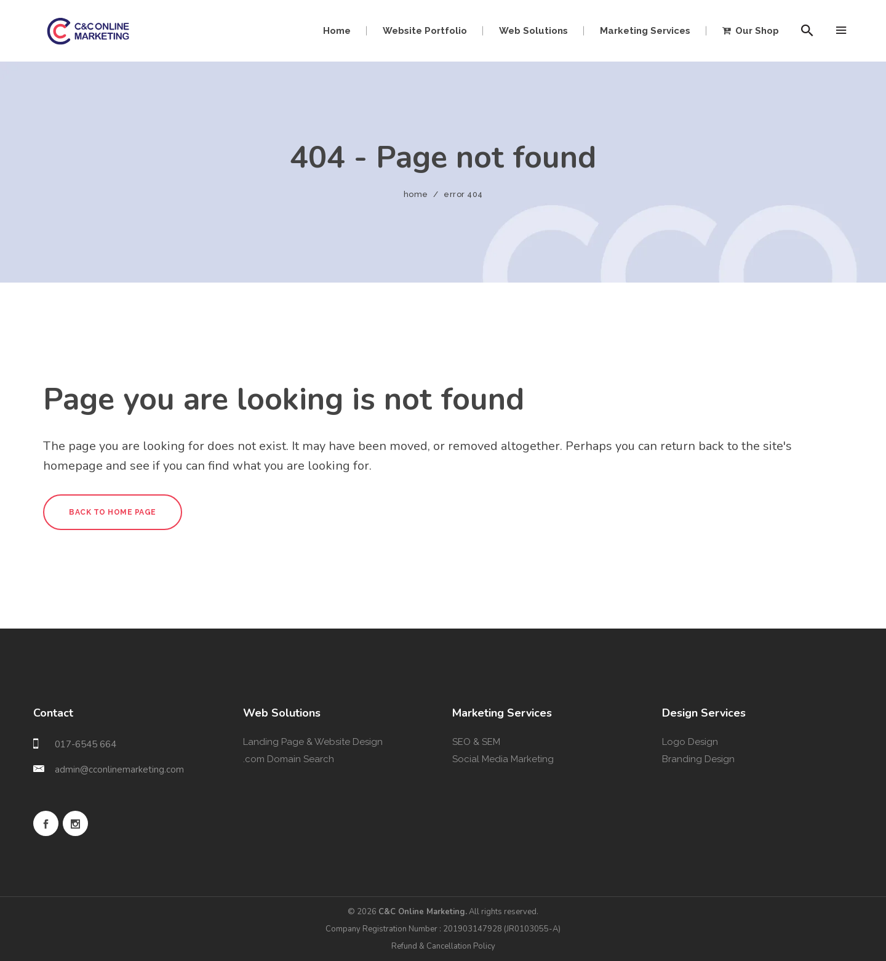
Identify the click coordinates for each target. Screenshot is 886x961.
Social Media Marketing (503, 759)
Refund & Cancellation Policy (443, 946)
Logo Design (690, 741)
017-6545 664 (85, 744)
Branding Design (698, 759)
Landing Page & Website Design (313, 741)
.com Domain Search (288, 759)
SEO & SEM (476, 741)
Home (416, 194)
